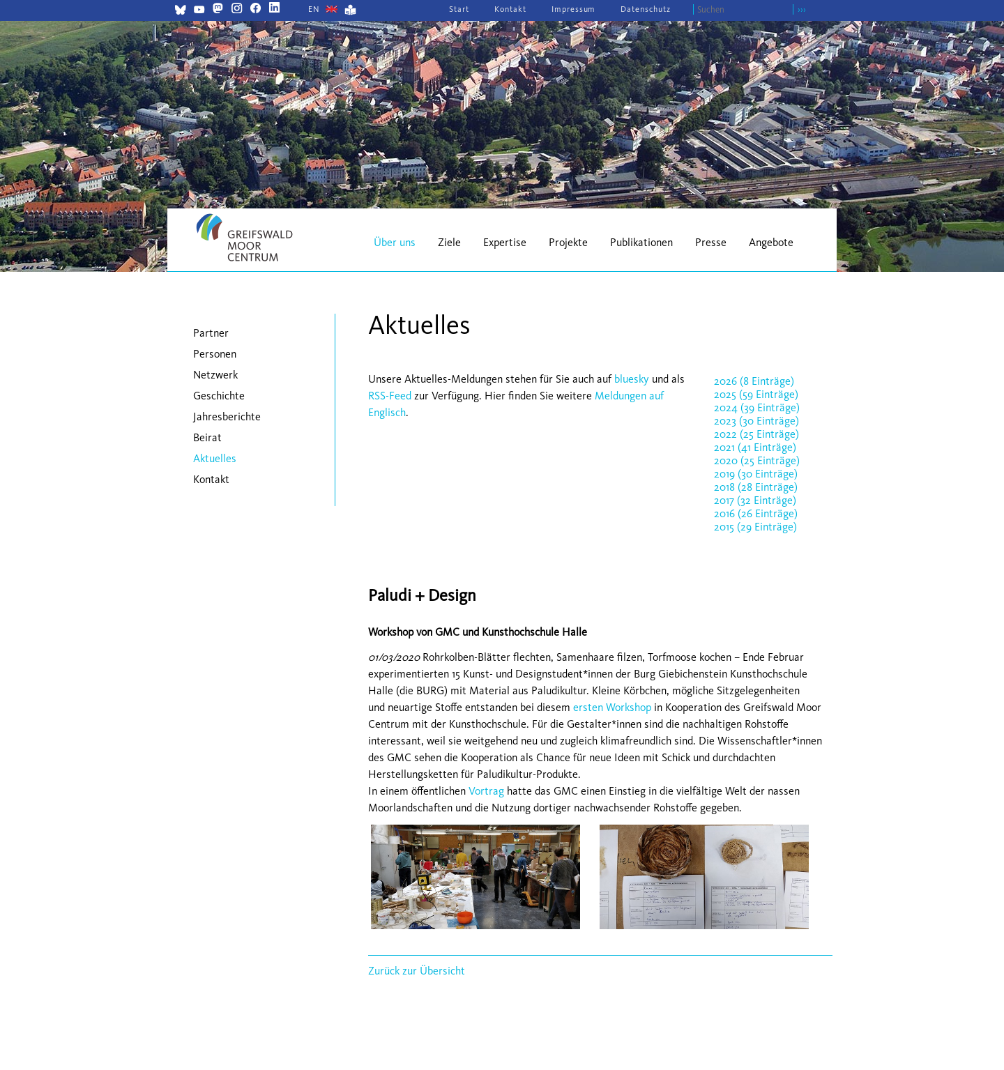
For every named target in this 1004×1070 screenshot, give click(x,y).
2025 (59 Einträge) (756, 394)
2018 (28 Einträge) (756, 487)
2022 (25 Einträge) (756, 434)
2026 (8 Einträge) (754, 381)
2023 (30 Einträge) (756, 420)
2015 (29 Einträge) (755, 526)
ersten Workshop (612, 707)
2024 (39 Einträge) (757, 407)
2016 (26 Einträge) (756, 513)
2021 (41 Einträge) (755, 447)
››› (802, 9)
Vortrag (486, 790)
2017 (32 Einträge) (755, 500)
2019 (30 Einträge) (756, 473)
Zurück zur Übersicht (416, 970)
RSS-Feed (389, 395)
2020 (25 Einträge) (757, 460)
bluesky (631, 378)
